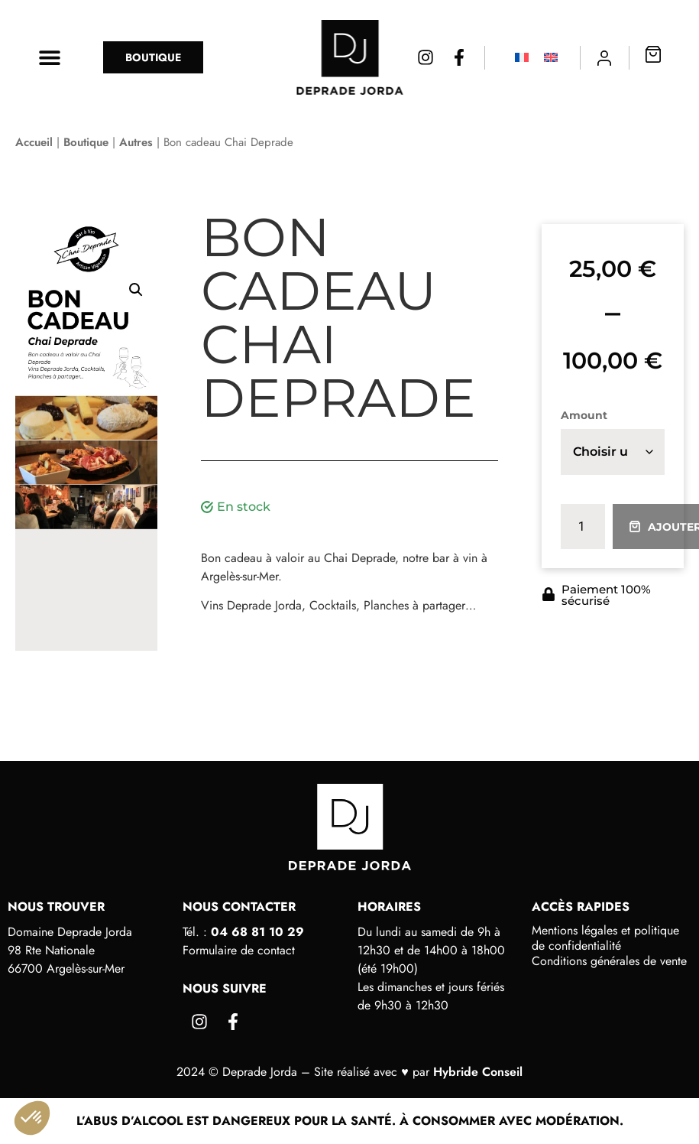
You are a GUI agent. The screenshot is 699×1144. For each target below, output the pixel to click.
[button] (49, 57)
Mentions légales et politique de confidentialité (605, 938)
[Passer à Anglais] (550, 57)
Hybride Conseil (478, 1072)
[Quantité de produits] (583, 526)
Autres (136, 142)
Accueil (34, 142)
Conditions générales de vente (609, 961)
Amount (584, 415)
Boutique (85, 142)
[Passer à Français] (521, 57)
